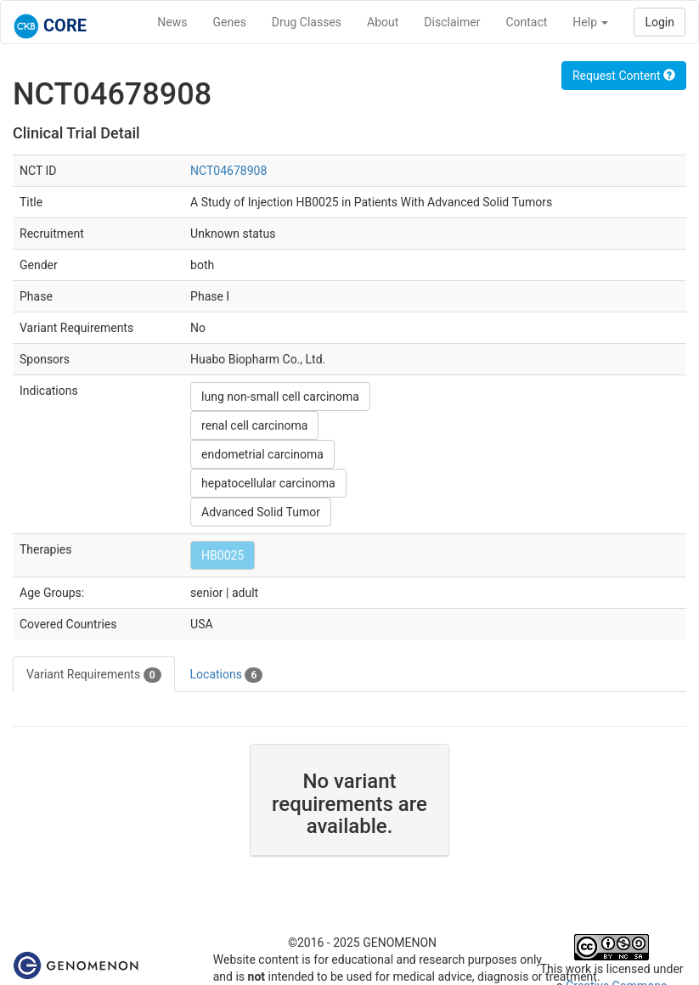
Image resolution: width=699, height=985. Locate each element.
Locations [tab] (226, 675)
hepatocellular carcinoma (268, 483)
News (172, 22)
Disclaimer (452, 22)
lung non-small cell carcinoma (280, 396)
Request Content (623, 75)
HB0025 (222, 555)
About (382, 22)
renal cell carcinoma (254, 425)
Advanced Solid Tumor (260, 512)
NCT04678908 (228, 170)
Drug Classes (306, 22)
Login (659, 22)
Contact (526, 22)
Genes (229, 22)
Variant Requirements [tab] (93, 675)
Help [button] (590, 22)
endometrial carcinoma (262, 454)
